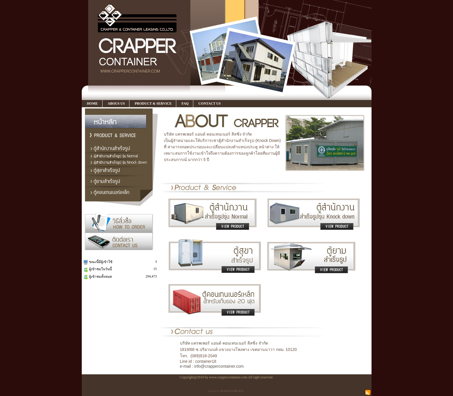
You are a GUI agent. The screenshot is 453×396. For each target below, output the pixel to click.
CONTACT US (209, 103)
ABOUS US (116, 103)
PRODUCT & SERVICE (153, 103)
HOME (92, 103)
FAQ (184, 103)
